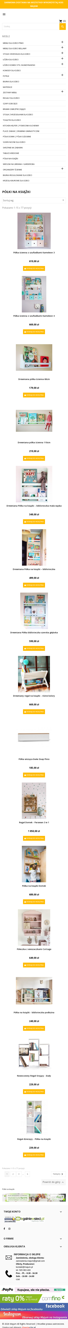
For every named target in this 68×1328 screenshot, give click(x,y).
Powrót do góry (54, 1182)
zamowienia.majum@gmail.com (30, 1261)
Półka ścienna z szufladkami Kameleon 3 (34, 252)
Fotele (6, 76)
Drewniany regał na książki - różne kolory (34, 695)
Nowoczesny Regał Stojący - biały (34, 1075)
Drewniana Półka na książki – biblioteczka (34, 569)
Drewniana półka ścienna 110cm (34, 442)
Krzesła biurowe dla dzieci (16, 180)
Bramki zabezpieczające (14, 109)
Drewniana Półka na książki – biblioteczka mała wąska (34, 505)
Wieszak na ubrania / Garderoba (19, 164)
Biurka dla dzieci (11, 81)
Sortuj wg (34, 200)
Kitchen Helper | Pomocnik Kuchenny (21, 125)
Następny (58, 1174)
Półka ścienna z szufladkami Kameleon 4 (34, 315)
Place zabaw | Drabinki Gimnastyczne (21, 131)
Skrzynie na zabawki (13, 147)
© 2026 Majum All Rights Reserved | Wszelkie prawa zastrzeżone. (33, 1323)
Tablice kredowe (11, 153)
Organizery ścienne (12, 169)
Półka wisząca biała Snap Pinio (34, 759)
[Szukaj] (34, 26)
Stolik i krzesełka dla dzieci (16, 54)
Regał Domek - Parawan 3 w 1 (34, 822)
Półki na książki (10, 158)
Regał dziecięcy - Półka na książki (34, 1139)
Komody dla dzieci (12, 70)
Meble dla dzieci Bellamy (15, 48)
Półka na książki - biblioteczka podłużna (34, 1012)
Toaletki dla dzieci (12, 120)
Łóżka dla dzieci (10, 59)
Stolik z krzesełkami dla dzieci (18, 114)
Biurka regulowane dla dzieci (17, 175)
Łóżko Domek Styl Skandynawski (19, 65)
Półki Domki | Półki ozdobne (17, 136)
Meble (6, 36)
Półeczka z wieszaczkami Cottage (34, 949)
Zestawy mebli (10, 92)
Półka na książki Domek (34, 885)
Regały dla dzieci (11, 98)
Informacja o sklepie (27, 1254)
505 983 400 (25, 1270)
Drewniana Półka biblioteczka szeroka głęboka (34, 632)
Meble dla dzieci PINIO (13, 43)
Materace (7, 87)
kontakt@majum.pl (24, 1267)
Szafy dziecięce (10, 103)
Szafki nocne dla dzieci (14, 142)
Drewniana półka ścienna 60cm (34, 379)
